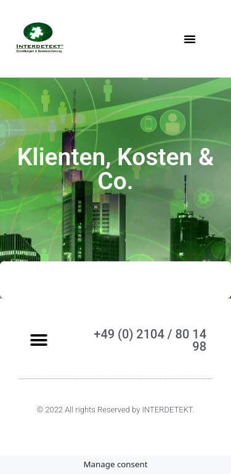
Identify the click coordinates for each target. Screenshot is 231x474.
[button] (189, 39)
